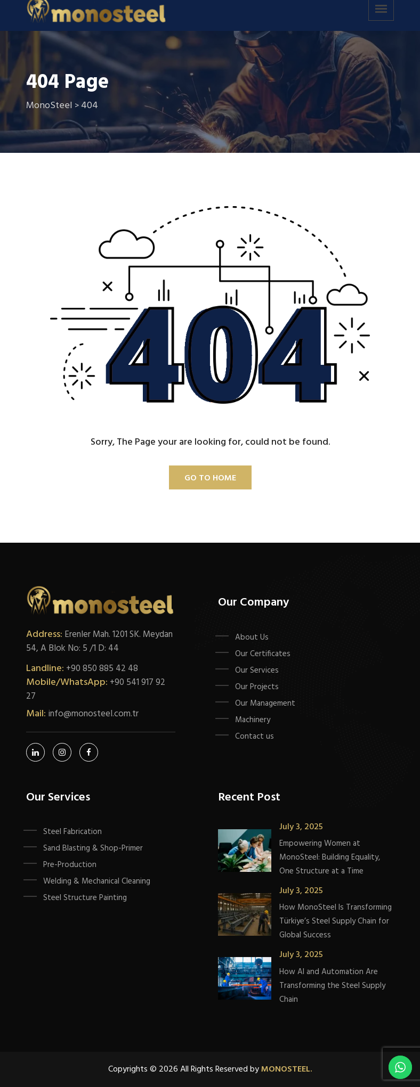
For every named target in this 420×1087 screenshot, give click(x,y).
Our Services (257, 670)
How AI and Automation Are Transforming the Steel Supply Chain (332, 986)
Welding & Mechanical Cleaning (96, 881)
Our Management (265, 703)
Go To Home (210, 478)
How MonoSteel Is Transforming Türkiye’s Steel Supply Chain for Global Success (335, 921)
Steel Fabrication (72, 832)
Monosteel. (286, 1069)
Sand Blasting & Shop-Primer (93, 848)
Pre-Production (69, 865)
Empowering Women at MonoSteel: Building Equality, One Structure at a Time (329, 857)
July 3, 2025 (301, 827)
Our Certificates (262, 654)
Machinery (252, 720)
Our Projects (257, 687)
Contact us (254, 736)
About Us (252, 637)
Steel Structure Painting (85, 898)
